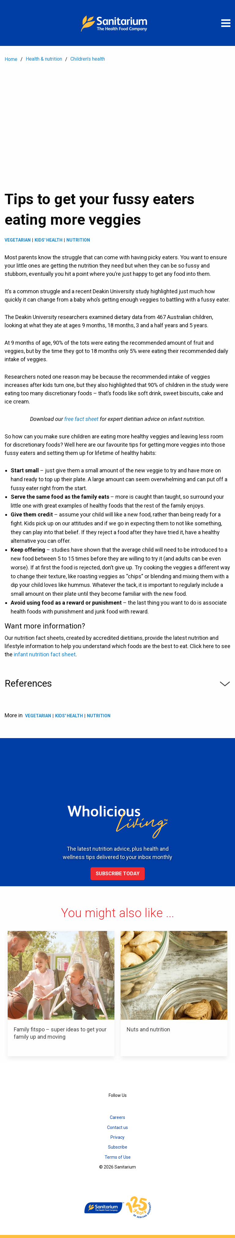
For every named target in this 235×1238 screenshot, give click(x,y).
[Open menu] (225, 23)
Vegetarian (18, 240)
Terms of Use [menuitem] (118, 1157)
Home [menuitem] (11, 59)
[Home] (117, 23)
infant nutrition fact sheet (45, 654)
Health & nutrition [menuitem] (44, 59)
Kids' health (48, 240)
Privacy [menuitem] (117, 1137)
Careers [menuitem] (117, 1117)
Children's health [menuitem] (87, 59)
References (117, 683)
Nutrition (78, 240)
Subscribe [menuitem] (117, 1147)
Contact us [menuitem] (117, 1127)
